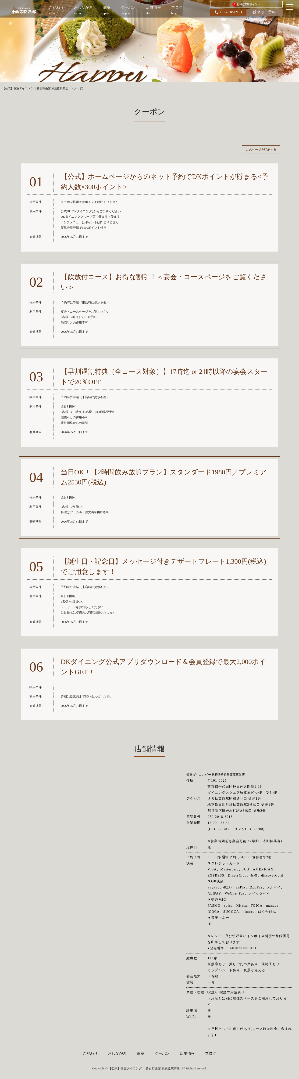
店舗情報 (187, 1053)
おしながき (117, 1053)
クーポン (162, 1053)
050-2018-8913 (228, 12)
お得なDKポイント (246, 4)
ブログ (210, 1053)
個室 (140, 1053)
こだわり (90, 1053)
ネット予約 (264, 12)
